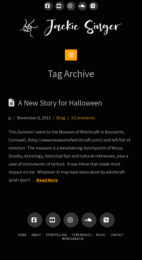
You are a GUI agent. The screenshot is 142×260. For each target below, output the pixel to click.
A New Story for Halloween (60, 103)
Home (22, 235)
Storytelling (56, 235)
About (36, 235)
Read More (47, 180)
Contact (117, 235)
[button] (71, 55)
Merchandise (73, 239)
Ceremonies (81, 235)
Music (101, 235)
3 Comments (83, 118)
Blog (60, 118)
